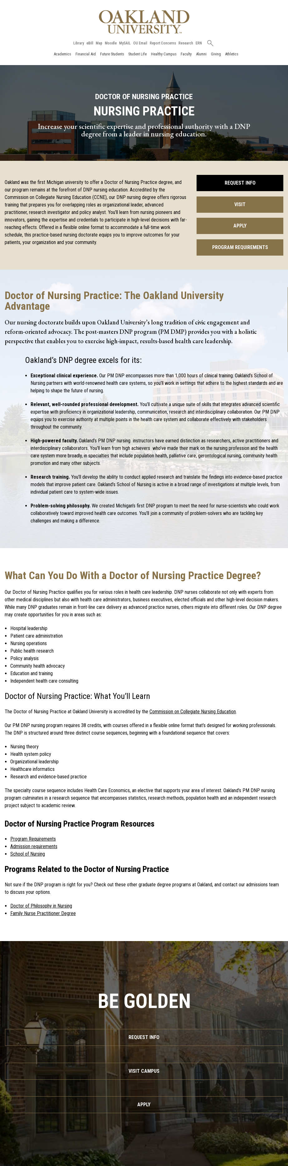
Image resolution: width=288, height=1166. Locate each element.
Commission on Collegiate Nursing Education (192, 712)
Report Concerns (163, 43)
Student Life (137, 54)
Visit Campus (144, 1071)
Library (78, 43)
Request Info (240, 183)
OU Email (140, 43)
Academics (62, 54)
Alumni (201, 54)
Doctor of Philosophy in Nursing (41, 906)
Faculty (186, 54)
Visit (240, 204)
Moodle (111, 43)
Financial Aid (86, 54)
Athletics (231, 54)
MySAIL (125, 43)
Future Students (112, 54)
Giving (216, 54)
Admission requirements (33, 846)
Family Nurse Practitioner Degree (43, 913)
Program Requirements (240, 247)
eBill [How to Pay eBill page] (89, 43)
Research (185, 43)
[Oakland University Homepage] (144, 21)
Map (99, 43)
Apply (240, 226)
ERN (199, 43)
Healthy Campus (164, 54)
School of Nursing (27, 854)
